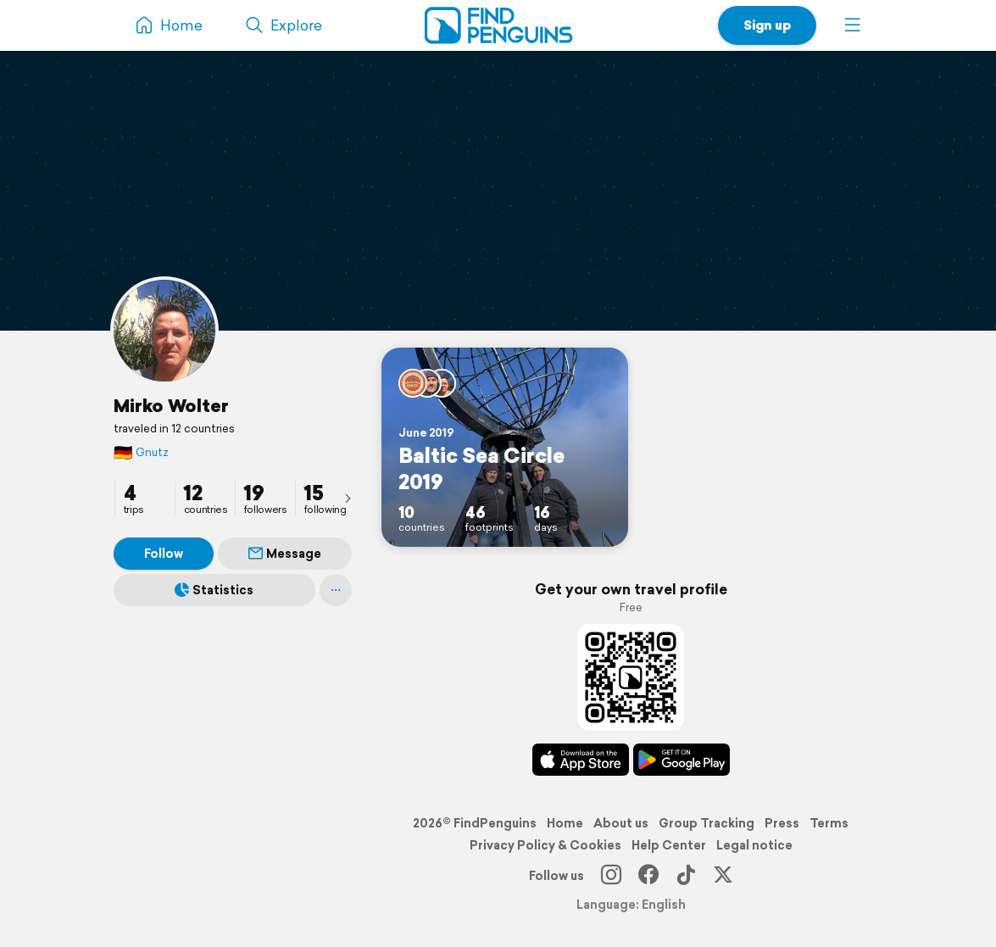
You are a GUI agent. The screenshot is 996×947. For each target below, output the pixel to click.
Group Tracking (706, 823)
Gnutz (141, 452)
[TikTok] (686, 875)
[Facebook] (648, 875)
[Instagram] (611, 875)
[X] (723, 875)
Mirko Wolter (171, 405)
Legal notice (754, 845)
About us (620, 823)
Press (782, 823)
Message (284, 553)
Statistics (214, 590)
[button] (852, 25)
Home (565, 823)
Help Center (669, 845)
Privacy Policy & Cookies (545, 845)
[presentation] (347, 497)
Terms (829, 823)
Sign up (767, 25)
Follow (163, 553)
